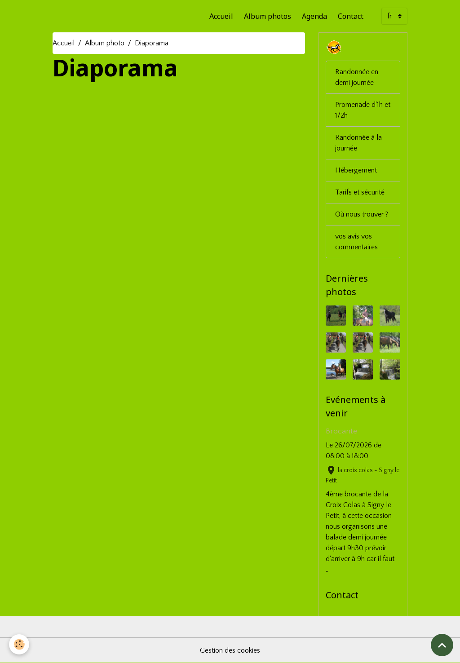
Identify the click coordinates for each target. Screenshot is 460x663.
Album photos (267, 16)
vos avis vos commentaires (356, 241)
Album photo (104, 43)
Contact (350, 16)
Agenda (314, 16)
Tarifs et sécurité (360, 192)
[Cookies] (19, 644)
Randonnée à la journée (358, 142)
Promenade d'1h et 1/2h (362, 110)
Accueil (221, 16)
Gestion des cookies (230, 650)
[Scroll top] (442, 645)
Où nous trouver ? (361, 214)
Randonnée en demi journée (356, 77)
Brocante (341, 431)
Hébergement (356, 170)
